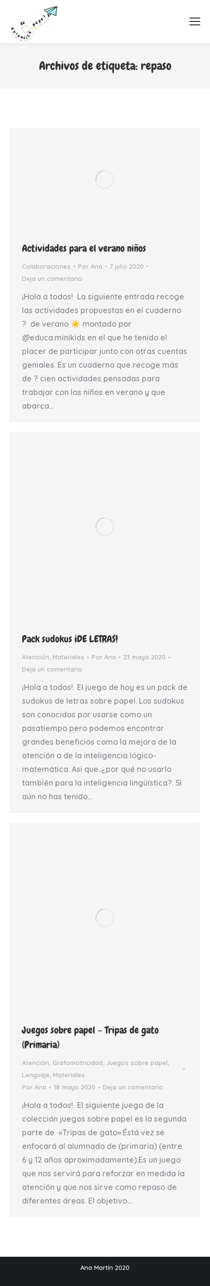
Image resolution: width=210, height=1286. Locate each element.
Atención (35, 657)
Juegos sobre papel (137, 1063)
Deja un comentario (52, 278)
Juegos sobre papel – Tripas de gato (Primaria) (90, 1037)
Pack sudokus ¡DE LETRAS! (70, 639)
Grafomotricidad (78, 1063)
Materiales (68, 657)
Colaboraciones (46, 266)
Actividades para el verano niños (84, 248)
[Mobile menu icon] (195, 21)
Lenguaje (36, 1075)
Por (90, 266)
